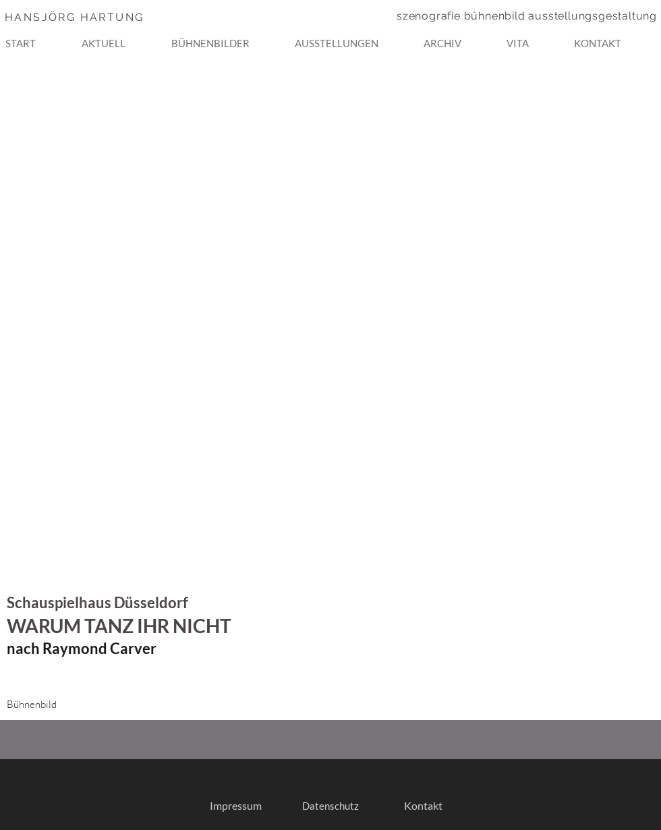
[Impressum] (235, 806)
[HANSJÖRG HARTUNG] (100, 17)
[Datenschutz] (330, 806)
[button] (227, 37)
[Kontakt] (423, 806)
